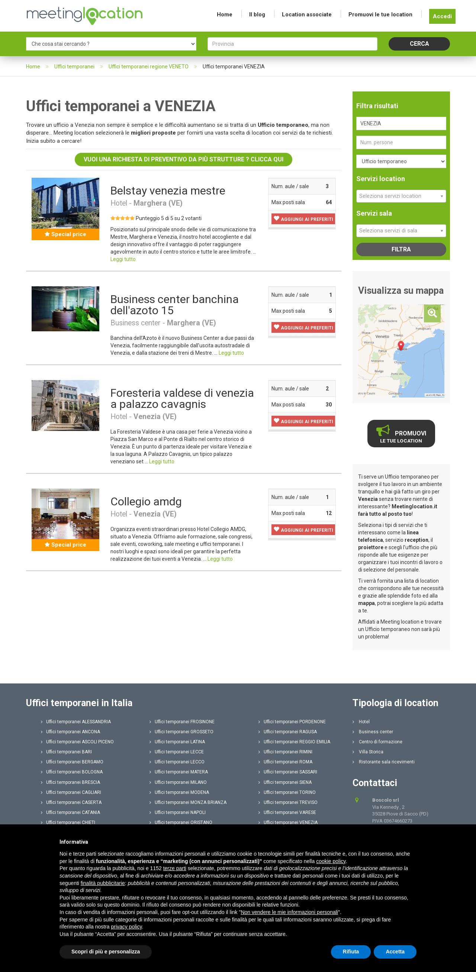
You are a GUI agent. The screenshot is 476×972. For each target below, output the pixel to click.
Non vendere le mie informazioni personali (289, 912)
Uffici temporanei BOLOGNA (72, 772)
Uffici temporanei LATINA (177, 741)
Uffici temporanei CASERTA (71, 802)
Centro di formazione (377, 741)
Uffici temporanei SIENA (285, 782)
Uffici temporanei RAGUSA (287, 731)
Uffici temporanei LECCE (176, 751)
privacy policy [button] (126, 927)
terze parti (174, 868)
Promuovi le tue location (380, 14)
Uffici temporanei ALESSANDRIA (76, 721)
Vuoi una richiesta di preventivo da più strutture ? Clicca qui (183, 159)
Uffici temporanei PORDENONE (292, 721)
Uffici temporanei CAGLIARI (71, 792)
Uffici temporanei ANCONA (70, 731)
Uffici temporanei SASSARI (287, 772)
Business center (373, 731)
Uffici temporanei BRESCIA (70, 782)
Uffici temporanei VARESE (287, 812)
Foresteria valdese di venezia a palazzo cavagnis (182, 398)
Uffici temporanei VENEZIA (288, 822)
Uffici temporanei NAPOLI (177, 812)
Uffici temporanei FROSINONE (182, 721)
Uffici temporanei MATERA (178, 772)
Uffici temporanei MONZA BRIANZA (187, 802)
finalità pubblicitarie (103, 883)
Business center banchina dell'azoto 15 (174, 305)
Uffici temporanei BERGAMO (72, 762)
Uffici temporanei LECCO (177, 762)
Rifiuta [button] (351, 952)
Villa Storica (368, 751)
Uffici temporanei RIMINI (285, 751)
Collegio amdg (146, 501)
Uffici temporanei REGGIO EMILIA (294, 741)
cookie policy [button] (330, 861)
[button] (303, 218)
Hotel (361, 721)
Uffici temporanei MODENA (179, 792)
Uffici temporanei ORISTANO (180, 822)
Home (224, 14)
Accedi (442, 16)
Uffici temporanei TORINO (287, 792)
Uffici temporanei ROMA (285, 762)
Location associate (307, 14)
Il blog (257, 14)
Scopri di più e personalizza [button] (105, 952)
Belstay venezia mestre (167, 190)
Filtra (401, 249)
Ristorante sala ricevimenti (384, 762)
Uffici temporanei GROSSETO (181, 731)
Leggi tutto (123, 259)
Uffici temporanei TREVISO (288, 802)
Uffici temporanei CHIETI (68, 822)
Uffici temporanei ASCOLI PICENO (77, 741)
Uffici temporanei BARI (66, 751)
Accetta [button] (395, 952)
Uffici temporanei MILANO (178, 782)
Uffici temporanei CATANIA (70, 812)
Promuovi (401, 433)
